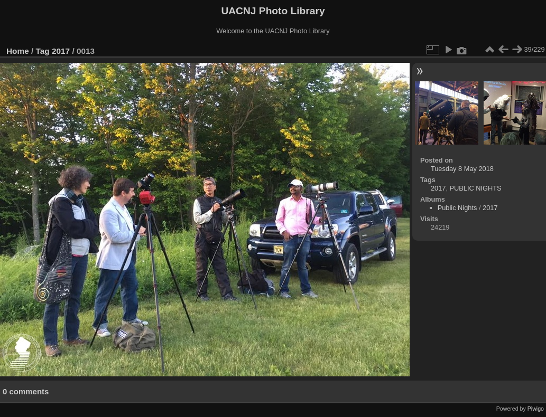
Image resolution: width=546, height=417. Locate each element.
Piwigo (536, 408)
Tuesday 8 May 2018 (462, 169)
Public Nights (457, 208)
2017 (61, 50)
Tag (43, 50)
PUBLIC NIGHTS (476, 188)
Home (17, 50)
